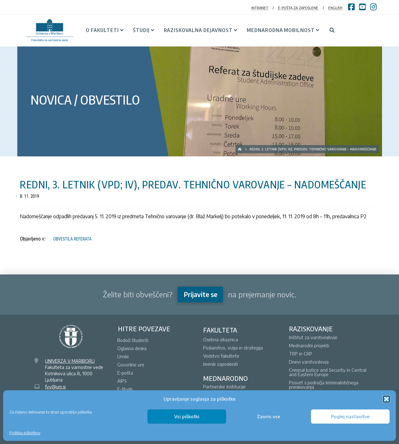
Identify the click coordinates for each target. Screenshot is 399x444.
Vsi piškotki (186, 416)
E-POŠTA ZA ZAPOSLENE (298, 8)
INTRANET (259, 8)
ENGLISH (335, 8)
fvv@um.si (55, 386)
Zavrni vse (268, 416)
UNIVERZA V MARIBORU (70, 361)
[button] (386, 399)
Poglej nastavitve (350, 416)
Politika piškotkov (24, 432)
